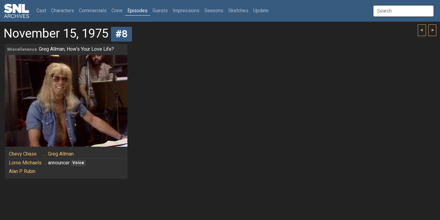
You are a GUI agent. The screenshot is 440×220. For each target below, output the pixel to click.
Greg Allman (61, 154)
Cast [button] (42, 10)
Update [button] (261, 10)
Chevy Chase (23, 154)
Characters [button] (62, 10)
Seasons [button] (213, 10)
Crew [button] (117, 10)
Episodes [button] (137, 10)
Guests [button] (160, 10)
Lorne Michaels (25, 163)
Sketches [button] (238, 10)
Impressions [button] (186, 10)
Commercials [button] (93, 10)
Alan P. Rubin (22, 171)
